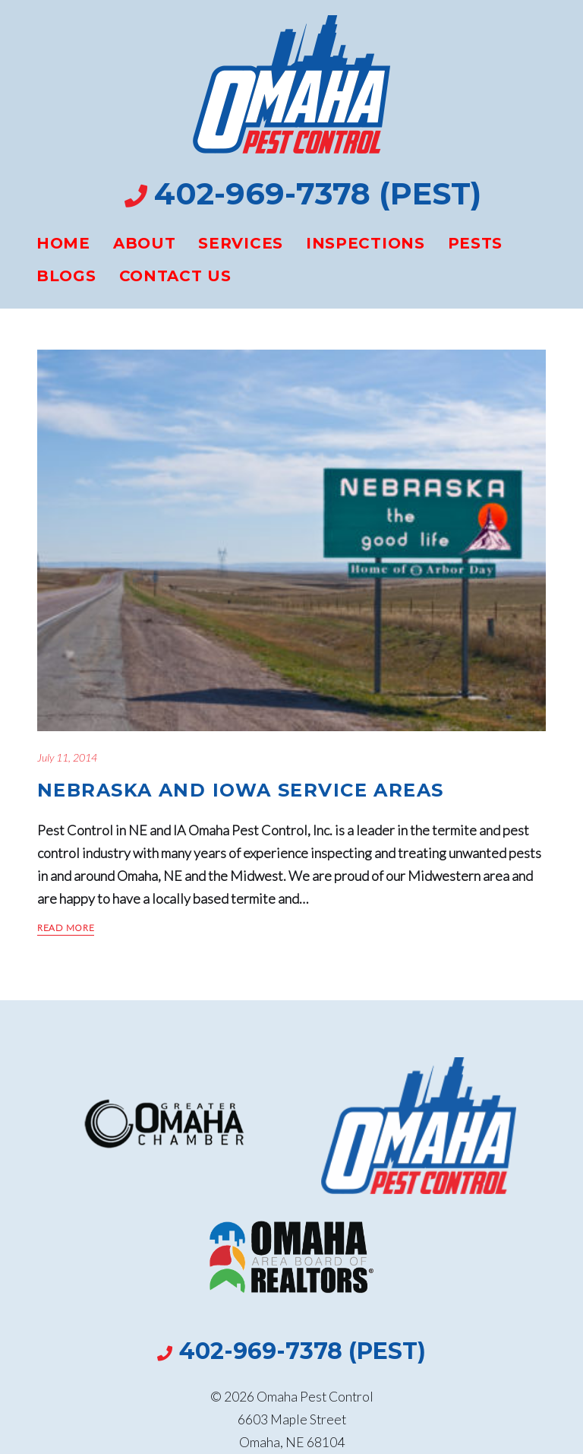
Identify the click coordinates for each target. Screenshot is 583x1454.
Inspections (365, 243)
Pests (475, 243)
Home (63, 243)
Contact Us (175, 276)
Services (240, 243)
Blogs (66, 276)
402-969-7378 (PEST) (317, 193)
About (144, 243)
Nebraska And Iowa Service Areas (240, 790)
